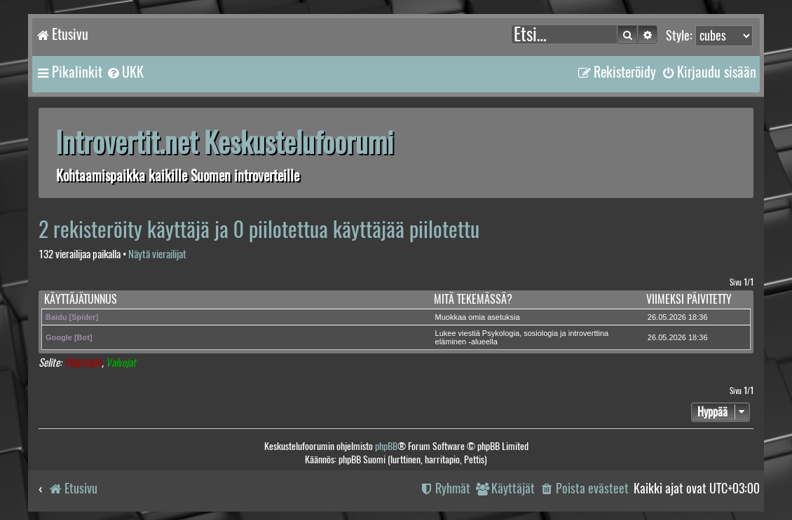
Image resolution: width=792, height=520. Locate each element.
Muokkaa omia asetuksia (477, 317)
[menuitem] (125, 72)
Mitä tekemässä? (473, 299)
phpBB (386, 446)
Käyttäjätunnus (80, 299)
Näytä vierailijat (157, 254)
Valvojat (121, 363)
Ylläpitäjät (83, 363)
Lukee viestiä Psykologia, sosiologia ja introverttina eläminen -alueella (522, 337)
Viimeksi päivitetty (689, 299)
